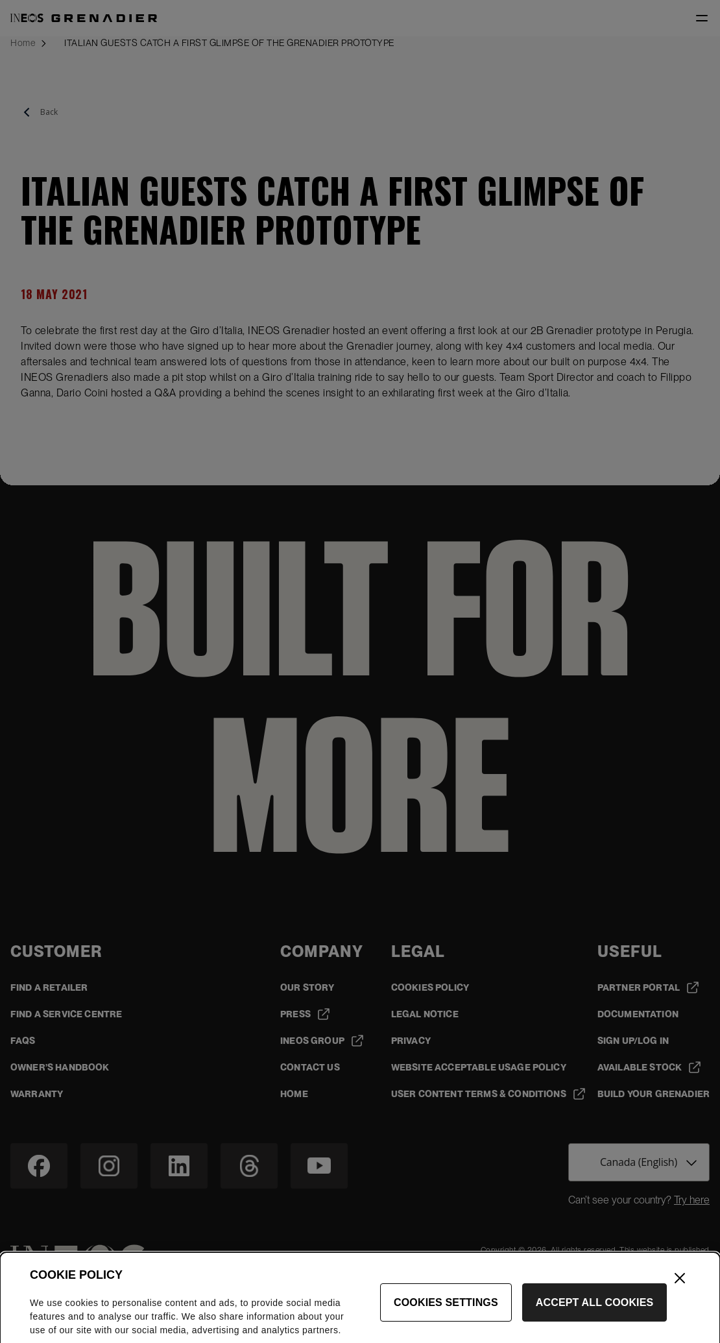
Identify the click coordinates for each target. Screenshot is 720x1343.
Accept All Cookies (595, 1317)
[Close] (679, 1293)
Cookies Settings (446, 1317)
